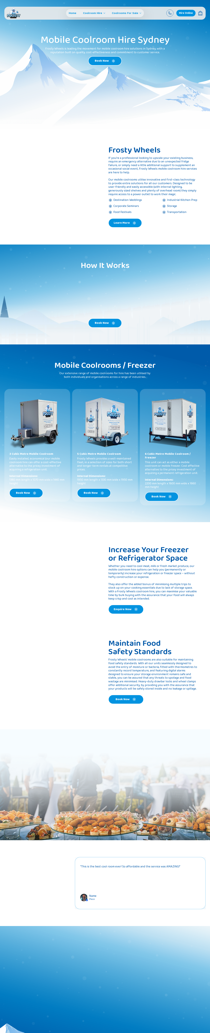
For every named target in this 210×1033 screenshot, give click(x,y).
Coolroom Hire (92, 13)
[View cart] (200, 13)
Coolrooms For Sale (125, 13)
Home (72, 13)
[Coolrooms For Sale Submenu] (139, 13)
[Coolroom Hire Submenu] (103, 13)
